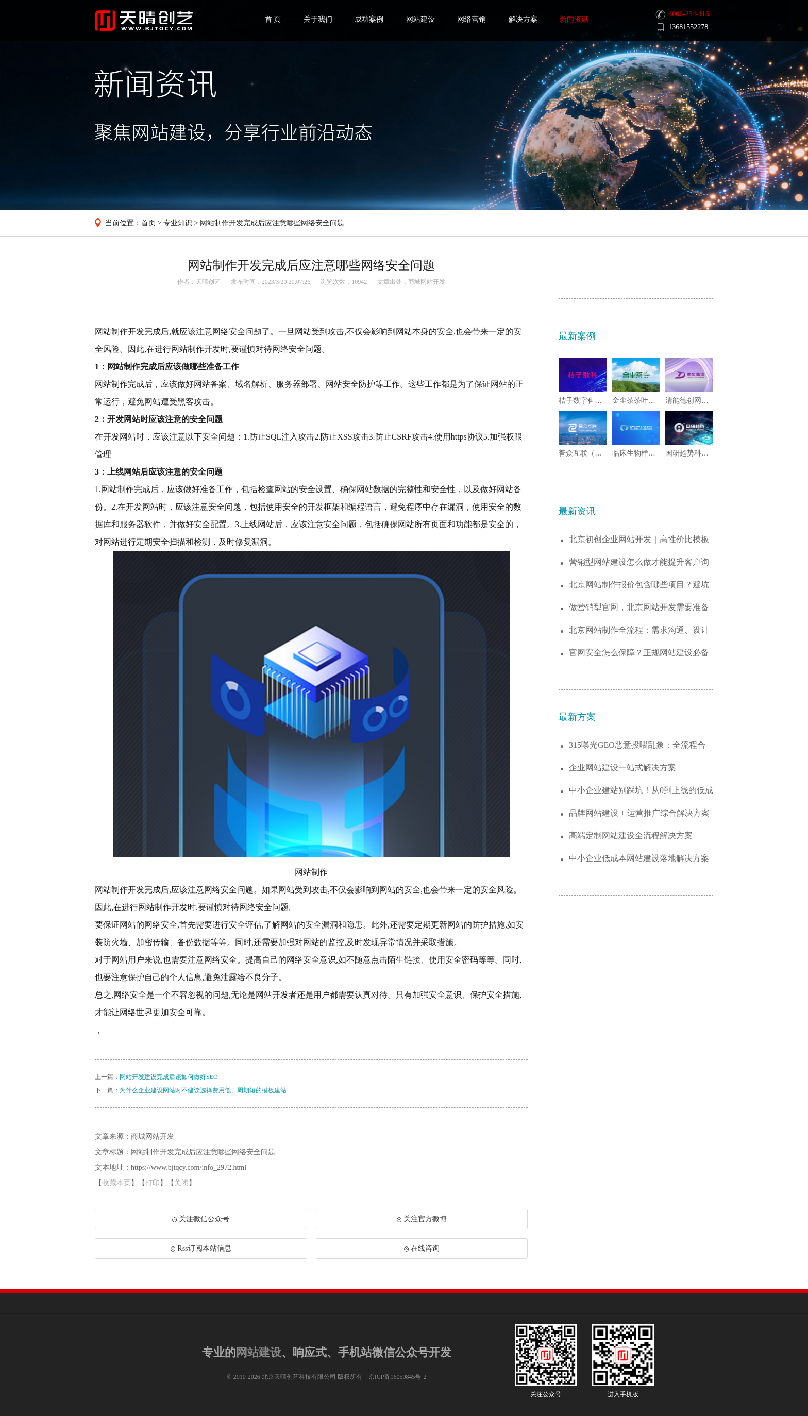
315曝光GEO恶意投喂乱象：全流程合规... (637, 745)
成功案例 (369, 19)
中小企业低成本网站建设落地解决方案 (639, 858)
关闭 (181, 1183)
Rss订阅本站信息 (201, 1248)
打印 (152, 1183)
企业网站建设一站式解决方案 (622, 767)
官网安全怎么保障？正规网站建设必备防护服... (639, 653)
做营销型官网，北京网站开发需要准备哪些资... (639, 608)
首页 (148, 223)
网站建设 (420, 19)
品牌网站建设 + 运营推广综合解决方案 (639, 812)
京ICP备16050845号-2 (397, 1376)
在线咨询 (422, 1248)
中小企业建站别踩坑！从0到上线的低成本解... (641, 791)
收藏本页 (116, 1183)
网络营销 (471, 19)
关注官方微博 (422, 1219)
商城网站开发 (426, 281)
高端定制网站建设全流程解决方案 (631, 835)
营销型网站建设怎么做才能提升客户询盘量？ (639, 562)
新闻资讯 (574, 19)
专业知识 (177, 223)
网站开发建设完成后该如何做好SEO (169, 1077)
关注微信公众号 (200, 1222)
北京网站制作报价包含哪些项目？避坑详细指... (639, 585)
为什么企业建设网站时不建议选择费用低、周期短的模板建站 (203, 1090)
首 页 (273, 19)
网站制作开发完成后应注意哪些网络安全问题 (272, 223)
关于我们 (318, 19)
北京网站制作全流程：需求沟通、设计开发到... (639, 630)
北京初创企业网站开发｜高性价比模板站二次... (639, 540)
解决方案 (523, 19)
